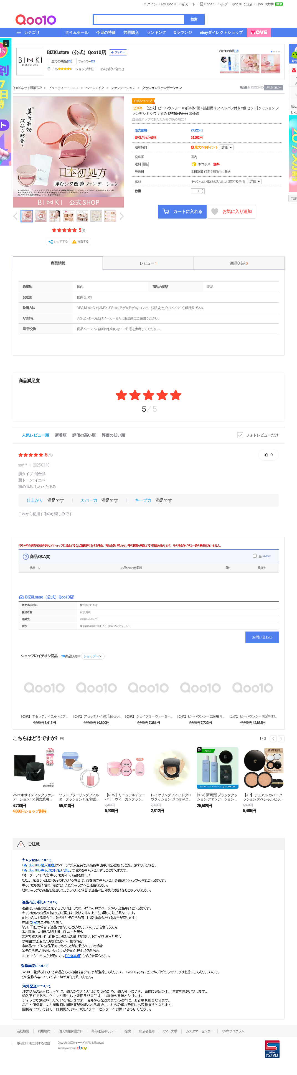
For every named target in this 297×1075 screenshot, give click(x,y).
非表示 (266, 555)
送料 (142, 164)
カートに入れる (182, 211)
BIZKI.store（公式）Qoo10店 (76, 52)
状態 (32, 567)
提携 (128, 1031)
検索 (194, 19)
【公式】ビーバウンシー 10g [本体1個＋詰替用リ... (253, 716)
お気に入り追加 (231, 211)
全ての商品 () (61, 61)
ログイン (150, 4)
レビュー (148, 263)
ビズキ (137, 108)
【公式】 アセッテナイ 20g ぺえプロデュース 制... (44, 716)
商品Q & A (239, 263)
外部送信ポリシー (104, 1031)
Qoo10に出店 (242, 4)
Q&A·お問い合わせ (112, 69)
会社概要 (23, 1031)
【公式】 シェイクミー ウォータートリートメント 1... (148, 716)
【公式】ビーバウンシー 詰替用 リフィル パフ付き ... (200, 716)
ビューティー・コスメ (63, 88)
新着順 (61, 435)
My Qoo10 (169, 4)
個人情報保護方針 (71, 1031)
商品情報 (58, 263)
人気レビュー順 (35, 435)
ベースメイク (95, 88)
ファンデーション (123, 88)
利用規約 (44, 1031)
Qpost (209, 4)
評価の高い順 (84, 435)
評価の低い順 (113, 435)
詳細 (225, 147)
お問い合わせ (262, 637)
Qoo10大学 (265, 4)
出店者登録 (146, 1031)
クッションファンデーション (162, 88)
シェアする (61, 241)
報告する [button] (82, 241)
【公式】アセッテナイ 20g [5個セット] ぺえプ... (96, 716)
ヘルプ (223, 4)
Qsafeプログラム (233, 1031)
